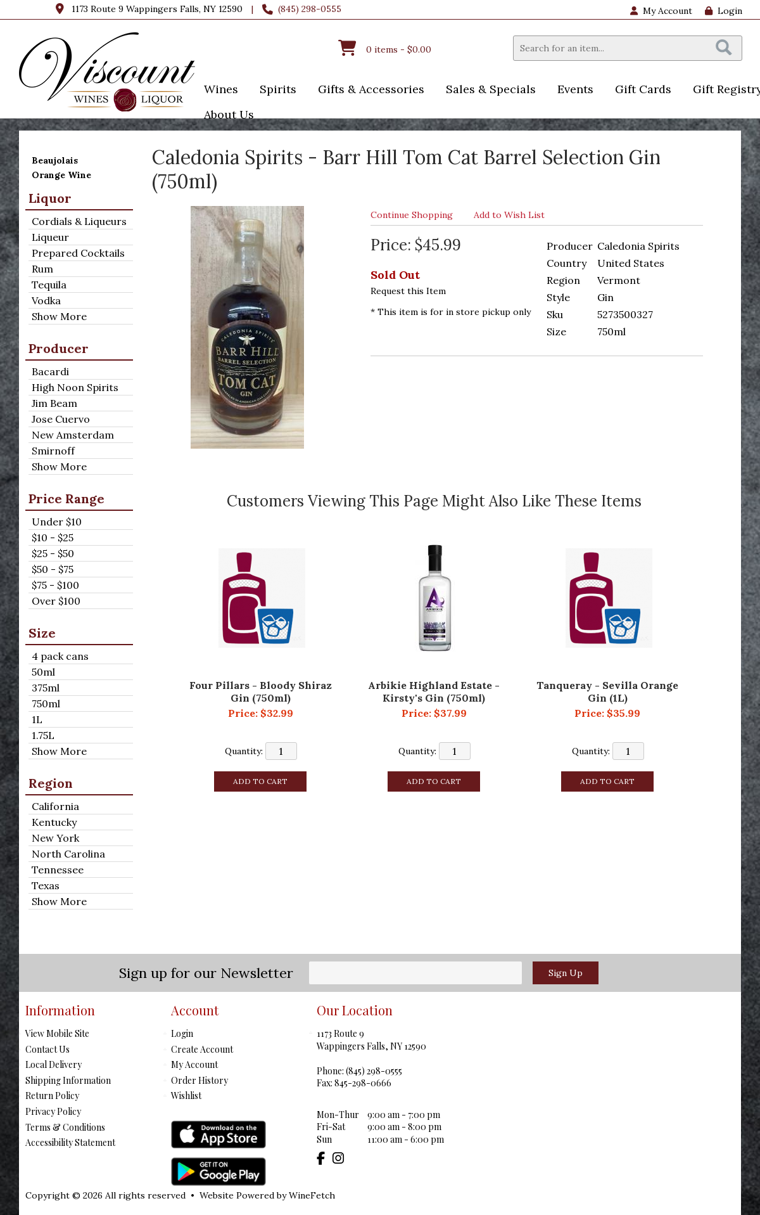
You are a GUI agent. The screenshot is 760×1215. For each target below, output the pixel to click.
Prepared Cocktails (78, 253)
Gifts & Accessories (367, 90)
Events (571, 90)
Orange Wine (61, 175)
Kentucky (54, 822)
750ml (46, 703)
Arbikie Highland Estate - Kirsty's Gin (434, 691)
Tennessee (58, 869)
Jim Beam (54, 403)
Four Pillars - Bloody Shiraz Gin (260, 691)
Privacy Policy (53, 1111)
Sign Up (565, 973)
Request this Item (408, 291)
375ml (46, 687)
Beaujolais (55, 160)
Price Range (66, 498)
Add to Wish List (509, 215)
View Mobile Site (57, 1033)
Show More (59, 316)
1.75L (43, 735)
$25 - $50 (53, 553)
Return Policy (52, 1096)
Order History (199, 1080)
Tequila (49, 284)
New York (55, 838)
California (55, 806)
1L (37, 719)
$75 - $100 (55, 585)
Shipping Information (68, 1080)
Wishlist (186, 1096)
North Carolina (68, 853)
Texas (46, 885)
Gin (605, 297)
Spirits (274, 90)
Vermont (618, 280)
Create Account (202, 1049)
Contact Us (47, 1049)
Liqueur (50, 237)
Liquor (50, 198)
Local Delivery (53, 1064)
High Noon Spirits (75, 387)
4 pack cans (60, 656)
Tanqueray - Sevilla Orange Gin (607, 691)
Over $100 (56, 601)
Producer (58, 348)
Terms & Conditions (65, 1127)
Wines (217, 90)
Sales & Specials (486, 90)
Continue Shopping (411, 215)
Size (42, 633)
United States (630, 263)
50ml (43, 671)
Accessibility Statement (70, 1142)
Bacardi (50, 371)
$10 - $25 (52, 537)
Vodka (46, 300)
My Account (194, 1064)
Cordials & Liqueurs (79, 221)
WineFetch (312, 1195)
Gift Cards (643, 89)
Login (723, 10)
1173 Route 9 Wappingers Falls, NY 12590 (157, 9)
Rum (42, 268)
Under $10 (57, 521)
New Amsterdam (73, 434)
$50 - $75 (52, 569)
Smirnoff (53, 450)
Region (50, 783)
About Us (224, 115)
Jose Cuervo (61, 419)
